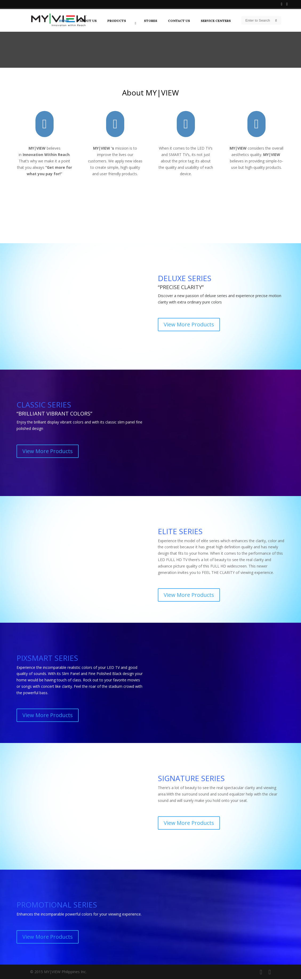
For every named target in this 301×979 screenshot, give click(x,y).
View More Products (189, 324)
